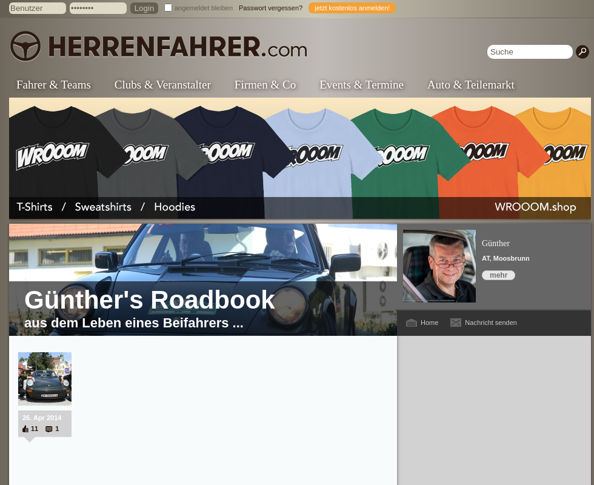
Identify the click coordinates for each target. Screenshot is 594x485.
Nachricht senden (491, 322)
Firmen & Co (265, 84)
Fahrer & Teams (53, 84)
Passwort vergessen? (270, 8)
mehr (498, 275)
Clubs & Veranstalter (163, 84)
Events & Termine (361, 84)
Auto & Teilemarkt (471, 84)
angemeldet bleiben (204, 8)
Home (429, 322)
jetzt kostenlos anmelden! (352, 8)
